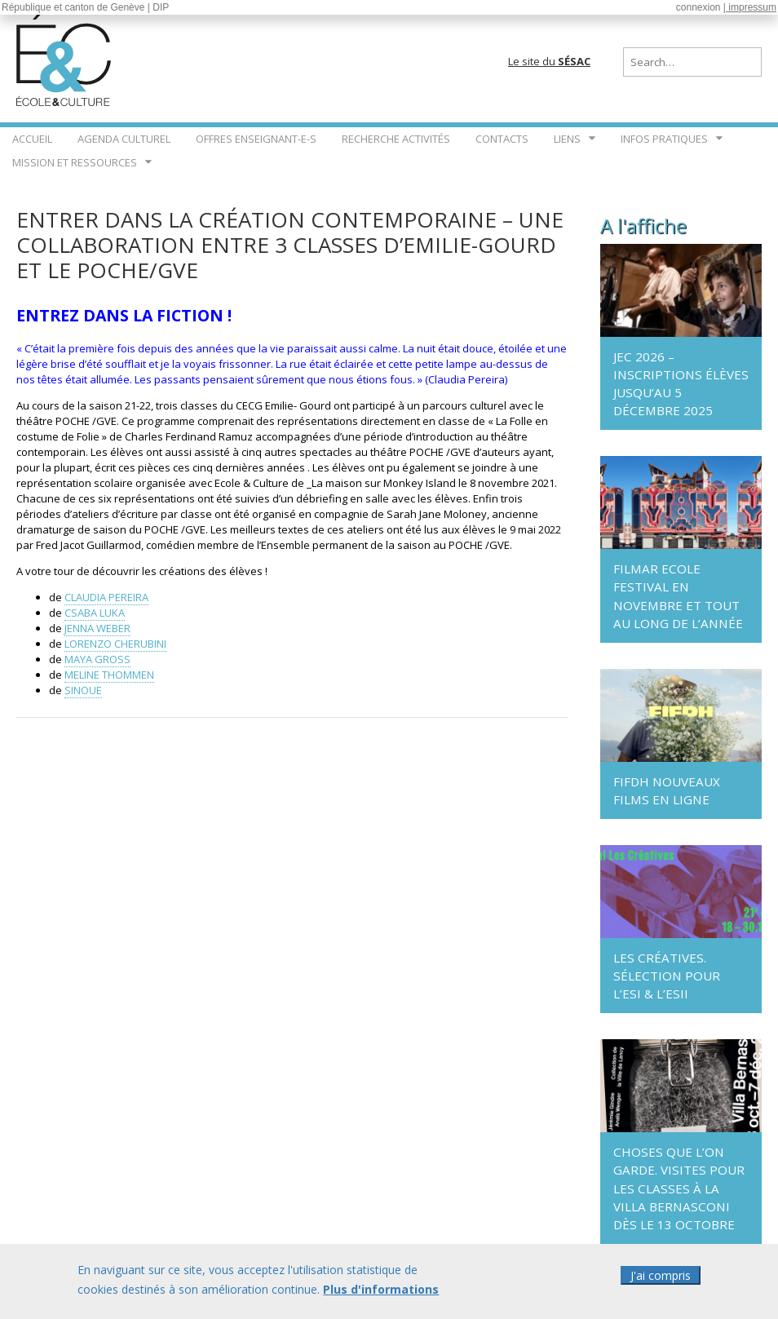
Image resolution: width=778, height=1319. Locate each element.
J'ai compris (660, 1276)
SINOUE (83, 690)
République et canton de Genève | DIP (85, 7)
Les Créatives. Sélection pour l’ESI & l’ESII (666, 975)
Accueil (32, 138)
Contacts (501, 138)
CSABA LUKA (94, 612)
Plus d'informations (381, 1290)
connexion (698, 7)
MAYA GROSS (97, 659)
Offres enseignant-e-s (256, 138)
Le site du (549, 61)
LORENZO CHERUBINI (115, 643)
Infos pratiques (664, 138)
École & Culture (65, 57)
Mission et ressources (74, 162)
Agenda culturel (123, 138)
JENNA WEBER (97, 628)
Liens (567, 138)
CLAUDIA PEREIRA (106, 597)
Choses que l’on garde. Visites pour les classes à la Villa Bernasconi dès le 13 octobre (679, 1188)
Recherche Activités (396, 138)
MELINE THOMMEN (109, 674)
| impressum (749, 7)
